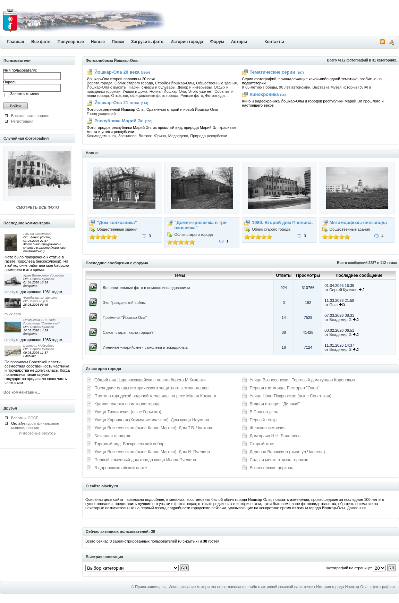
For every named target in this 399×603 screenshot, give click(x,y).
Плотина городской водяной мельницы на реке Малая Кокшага (155, 396)
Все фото (41, 41)
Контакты (274, 41)
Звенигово (127, 136)
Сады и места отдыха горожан (279, 459)
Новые (98, 41)
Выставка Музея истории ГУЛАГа (342, 87)
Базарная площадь (112, 435)
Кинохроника (264, 94)
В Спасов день (264, 412)
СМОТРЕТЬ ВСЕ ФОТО (37, 207)
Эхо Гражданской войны (124, 302)
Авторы (239, 41)
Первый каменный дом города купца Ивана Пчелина (145, 459)
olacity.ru (12, 292)
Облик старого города (133, 83)
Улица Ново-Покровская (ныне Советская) (291, 396)
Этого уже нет (200, 91)
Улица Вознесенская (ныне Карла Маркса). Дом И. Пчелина (152, 451)
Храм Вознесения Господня (43, 275)
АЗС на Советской (37, 234)
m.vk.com (13, 314)
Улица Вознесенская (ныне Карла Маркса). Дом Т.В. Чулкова (153, 428)
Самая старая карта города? (128, 332)
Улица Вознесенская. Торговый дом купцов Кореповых (302, 380)
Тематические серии (272, 72)
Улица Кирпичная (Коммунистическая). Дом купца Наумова (151, 420)
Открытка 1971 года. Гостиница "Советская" (41, 321)
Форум (217, 41)
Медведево (178, 136)
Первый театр (263, 420)
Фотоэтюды (215, 95)
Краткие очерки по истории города (127, 404)
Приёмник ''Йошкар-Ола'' (125, 317)
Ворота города (99, 83)
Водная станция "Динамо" (275, 404)
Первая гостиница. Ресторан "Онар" (285, 388)
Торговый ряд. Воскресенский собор (129, 443)
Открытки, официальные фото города (144, 95)
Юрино (160, 136)
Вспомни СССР (25, 418)
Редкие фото (191, 95)
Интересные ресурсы (38, 433)
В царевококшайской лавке (120, 467)
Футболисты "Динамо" (40, 297)
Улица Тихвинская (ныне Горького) (127, 412)
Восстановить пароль (30, 116)
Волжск (144, 136)
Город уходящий (101, 113)
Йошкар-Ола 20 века (116, 72)
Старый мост (262, 443)
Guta (334, 305)
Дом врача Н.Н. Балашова (275, 435)
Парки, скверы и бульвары (152, 87)
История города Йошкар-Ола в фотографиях (356, 587)
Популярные (71, 41)
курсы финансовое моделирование (35, 425)
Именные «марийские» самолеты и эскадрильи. (145, 347)
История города (186, 41)
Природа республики (208, 136)
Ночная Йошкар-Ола (168, 91)
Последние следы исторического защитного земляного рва (151, 388)
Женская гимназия (268, 428)
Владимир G (39, 301)
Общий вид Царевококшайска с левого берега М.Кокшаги (150, 380)
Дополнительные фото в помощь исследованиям (146, 288)
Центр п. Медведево (38, 345)
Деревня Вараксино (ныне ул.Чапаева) (287, 451)
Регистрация (22, 121)
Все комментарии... (21, 392)
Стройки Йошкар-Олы (174, 83)
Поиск (118, 41)
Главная (15, 41)
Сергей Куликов (42, 279)
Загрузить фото (147, 41)
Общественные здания (216, 83)
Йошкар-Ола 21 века (116, 102)
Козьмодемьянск (101, 136)
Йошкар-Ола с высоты (107, 87)
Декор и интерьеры (195, 87)
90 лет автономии (294, 87)
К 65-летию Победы (259, 87)
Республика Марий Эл (119, 120)
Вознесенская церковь (271, 467)
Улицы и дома (134, 91)
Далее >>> (356, 508)
